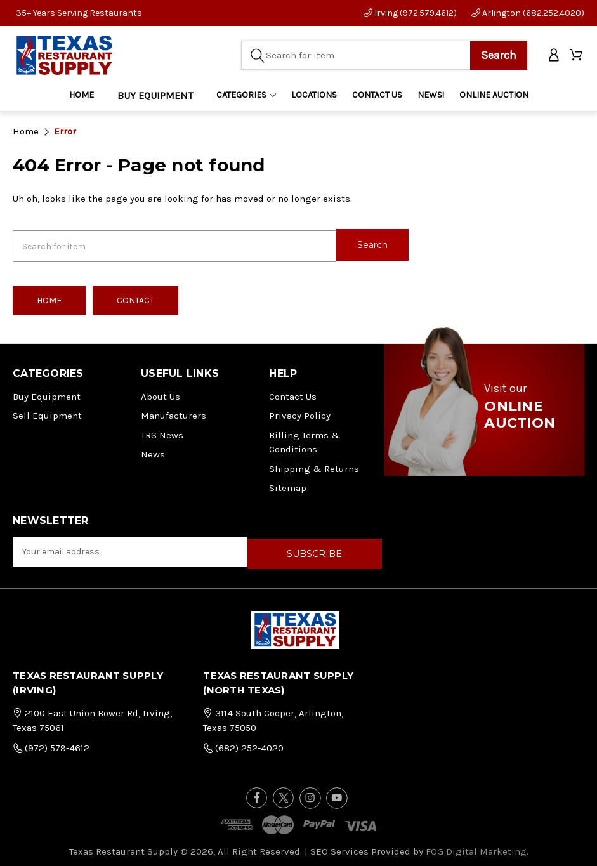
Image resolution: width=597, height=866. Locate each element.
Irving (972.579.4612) (410, 13)
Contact (135, 297)
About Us (160, 393)
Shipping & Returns (314, 465)
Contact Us (293, 393)
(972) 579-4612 (51, 743)
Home (81, 95)
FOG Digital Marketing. (477, 845)
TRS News (162, 432)
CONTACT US (377, 95)
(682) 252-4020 (243, 743)
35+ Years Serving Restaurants (79, 13)
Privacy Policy (300, 412)
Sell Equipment (47, 412)
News (153, 451)
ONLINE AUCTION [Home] (493, 95)
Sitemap (287, 484)
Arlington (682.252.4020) (527, 13)
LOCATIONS (314, 95)
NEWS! (430, 95)
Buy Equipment (47, 393)
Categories (246, 95)
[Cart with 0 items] (577, 56)
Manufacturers (173, 412)
